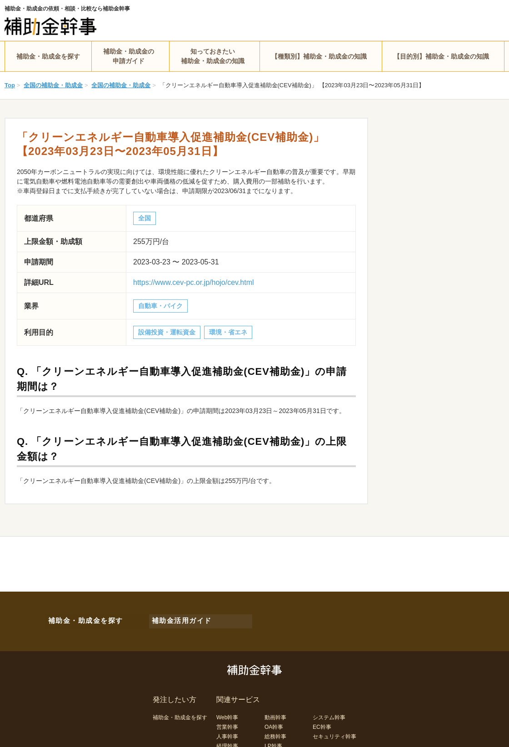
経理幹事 (227, 742)
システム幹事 (329, 713)
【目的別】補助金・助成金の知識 (441, 56)
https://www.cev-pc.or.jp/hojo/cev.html (193, 282)
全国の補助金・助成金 (53, 85)
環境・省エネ (228, 332)
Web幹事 (227, 713)
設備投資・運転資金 (166, 332)
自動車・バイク (160, 305)
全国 (144, 218)
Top (10, 85)
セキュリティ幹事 (334, 732)
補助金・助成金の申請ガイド (128, 56)
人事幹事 (227, 732)
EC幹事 (322, 723)
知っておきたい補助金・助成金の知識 (213, 56)
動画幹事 (275, 713)
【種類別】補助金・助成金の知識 (319, 56)
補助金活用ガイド (177, 618)
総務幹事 (275, 732)
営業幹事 (227, 723)
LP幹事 (273, 742)
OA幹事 (273, 723)
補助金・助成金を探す (48, 56)
